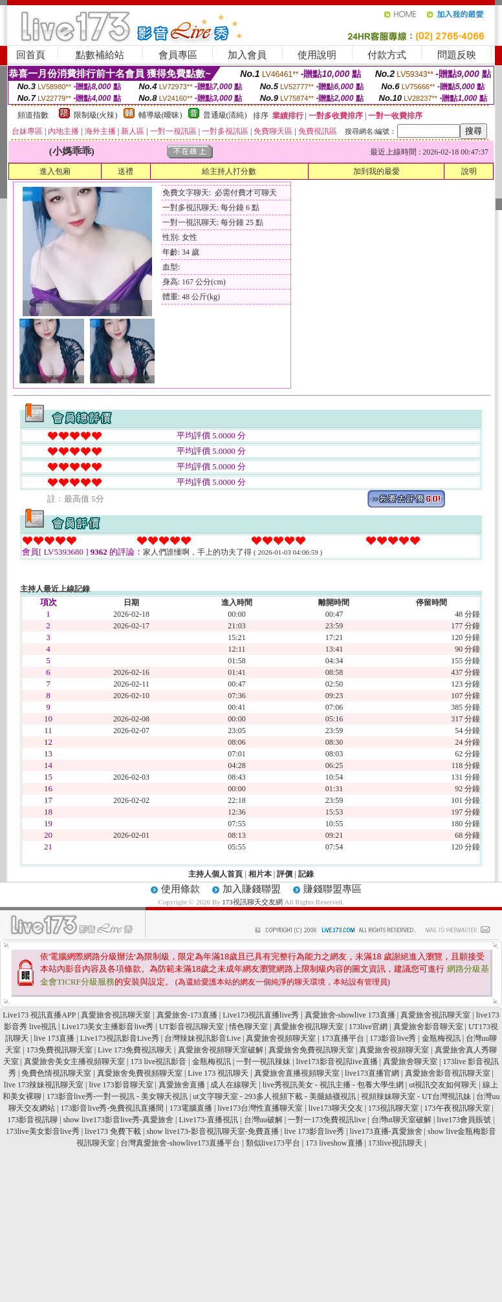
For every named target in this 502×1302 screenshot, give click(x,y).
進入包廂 (55, 171)
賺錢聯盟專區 (332, 889)
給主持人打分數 (229, 171)
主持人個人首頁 (215, 874)
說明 (469, 171)
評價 (284, 874)
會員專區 (177, 55)
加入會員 (247, 55)
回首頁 (30, 55)
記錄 (306, 874)
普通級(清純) (225, 115)
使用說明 (317, 55)
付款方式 (386, 55)
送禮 (125, 171)
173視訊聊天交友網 (252, 902)
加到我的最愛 (376, 171)
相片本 (260, 874)
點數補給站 (100, 55)
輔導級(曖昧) (160, 115)
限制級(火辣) (96, 115)
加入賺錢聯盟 (252, 889)
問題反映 (456, 55)
